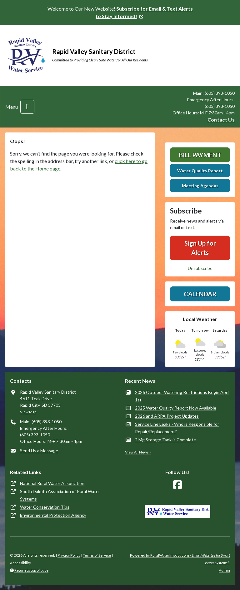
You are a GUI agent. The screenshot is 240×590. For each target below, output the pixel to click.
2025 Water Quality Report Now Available (175, 407)
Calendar (200, 294)
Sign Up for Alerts (200, 247)
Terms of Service (97, 555)
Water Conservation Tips (44, 507)
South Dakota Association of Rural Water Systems (60, 495)
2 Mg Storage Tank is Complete (165, 439)
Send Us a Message (39, 450)
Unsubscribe (200, 268)
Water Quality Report (200, 170)
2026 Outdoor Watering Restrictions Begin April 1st (182, 396)
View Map (28, 412)
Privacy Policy (69, 555)
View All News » (138, 452)
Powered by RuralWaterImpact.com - (180, 559)
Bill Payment (200, 155)
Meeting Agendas (200, 185)
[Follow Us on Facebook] (177, 485)
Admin (224, 570)
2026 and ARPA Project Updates (167, 416)
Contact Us (221, 119)
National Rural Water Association (52, 483)
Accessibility (20, 562)
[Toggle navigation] (27, 107)
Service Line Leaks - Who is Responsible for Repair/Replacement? (177, 427)
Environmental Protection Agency (53, 515)
